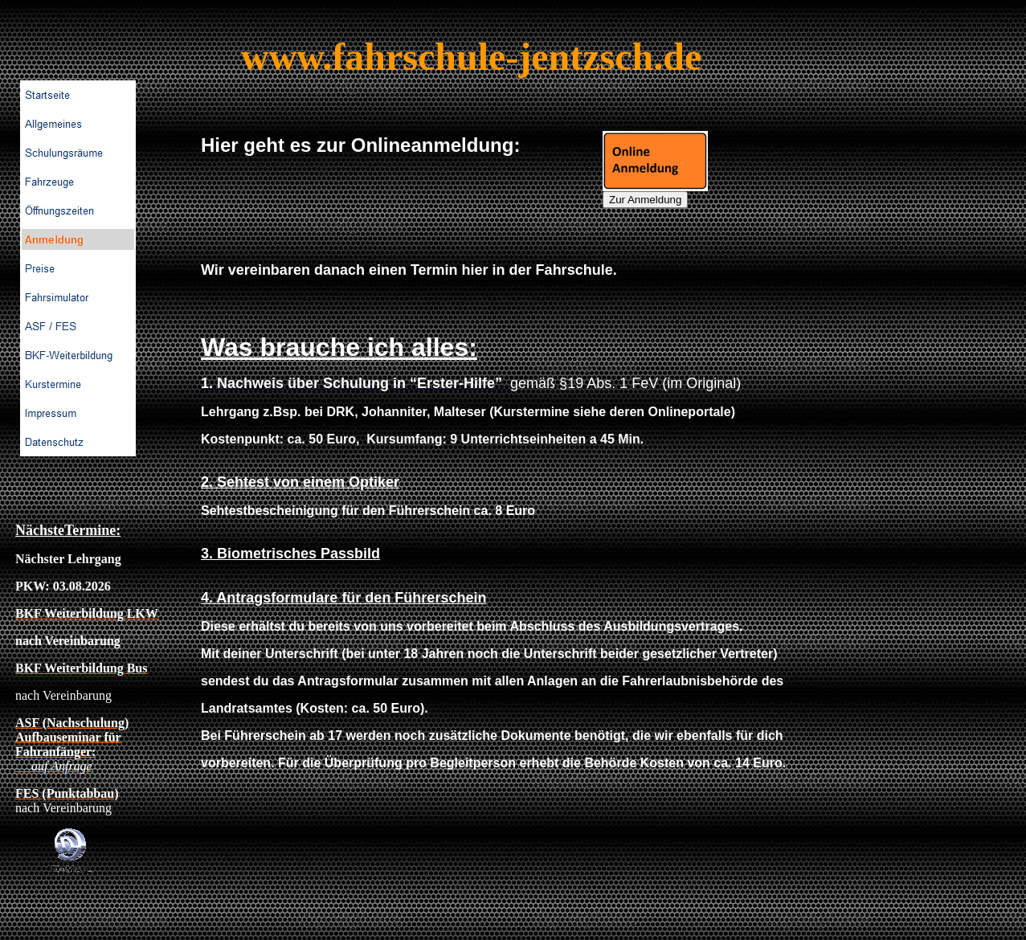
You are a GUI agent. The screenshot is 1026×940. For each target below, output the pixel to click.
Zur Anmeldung (645, 200)
